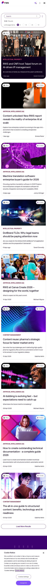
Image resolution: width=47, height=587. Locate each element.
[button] (5, 2)
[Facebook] (23, 546)
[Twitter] (14, 546)
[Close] (43, 552)
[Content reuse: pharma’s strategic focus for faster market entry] (23, 319)
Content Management (12, 335)
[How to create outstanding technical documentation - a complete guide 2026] (23, 428)
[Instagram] (32, 546)
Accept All (23, 583)
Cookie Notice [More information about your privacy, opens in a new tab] (19, 570)
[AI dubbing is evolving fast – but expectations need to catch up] (23, 376)
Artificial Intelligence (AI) (13, 111)
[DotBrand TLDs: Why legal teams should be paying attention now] (23, 213)
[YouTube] (27, 546)
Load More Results (23, 526)
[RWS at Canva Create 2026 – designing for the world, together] (23, 267)
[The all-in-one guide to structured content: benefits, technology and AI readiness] (23, 486)
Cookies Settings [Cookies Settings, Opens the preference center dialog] (23, 577)
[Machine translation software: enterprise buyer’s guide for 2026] (23, 156)
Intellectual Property (12, 59)
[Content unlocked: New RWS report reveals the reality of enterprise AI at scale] (23, 95)
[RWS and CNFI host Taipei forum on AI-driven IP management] (23, 43)
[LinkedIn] (19, 546)
